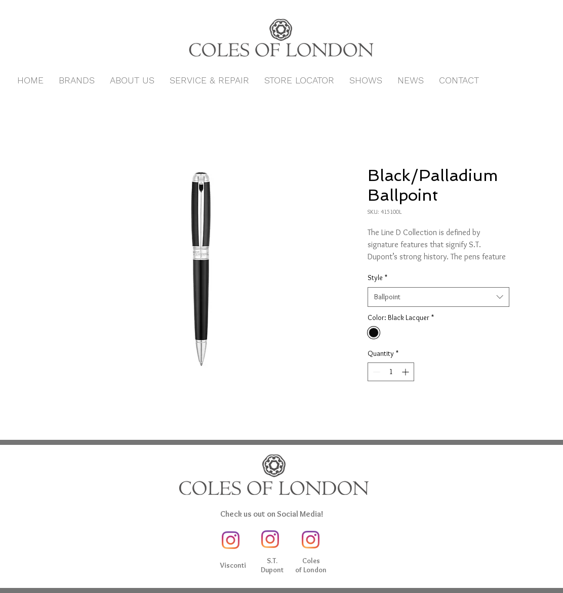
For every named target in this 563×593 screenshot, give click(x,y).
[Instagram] (230, 540)
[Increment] (406, 372)
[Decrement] (375, 372)
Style (377, 277)
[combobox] (438, 297)
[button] (76, 80)
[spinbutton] (391, 372)
